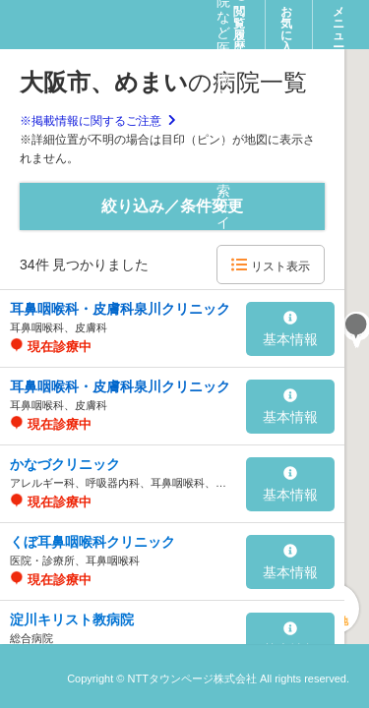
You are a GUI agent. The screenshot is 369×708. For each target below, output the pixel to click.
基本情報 (290, 329)
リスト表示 (270, 265)
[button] (356, 328)
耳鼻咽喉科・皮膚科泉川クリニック (120, 309)
